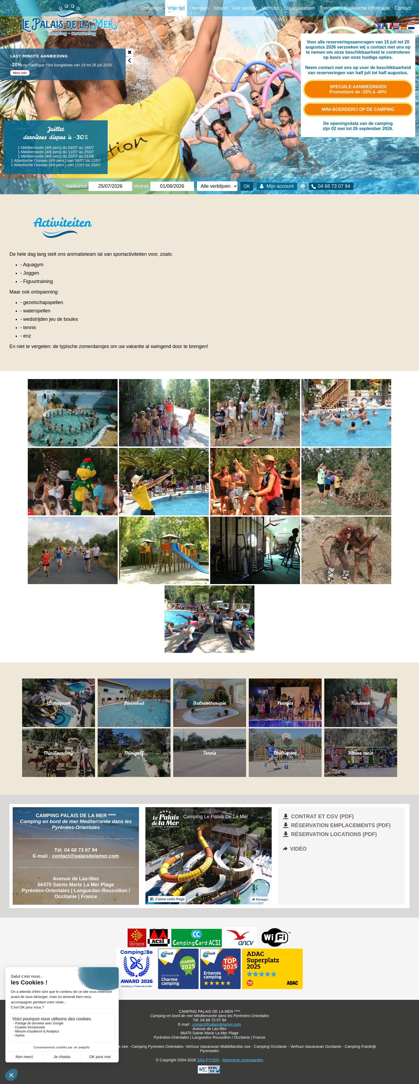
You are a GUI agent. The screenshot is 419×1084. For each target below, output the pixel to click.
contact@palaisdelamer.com (85, 856)
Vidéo (294, 849)
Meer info (20, 72)
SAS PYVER (208, 1060)
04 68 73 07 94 (330, 186)
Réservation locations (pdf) (329, 834)
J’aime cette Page (167, 899)
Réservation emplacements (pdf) (336, 825)
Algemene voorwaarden (242, 1060)
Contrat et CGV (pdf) (318, 816)
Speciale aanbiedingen (357, 89)
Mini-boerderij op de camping (358, 109)
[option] (62, 64)
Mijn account (276, 186)
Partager (259, 899)
